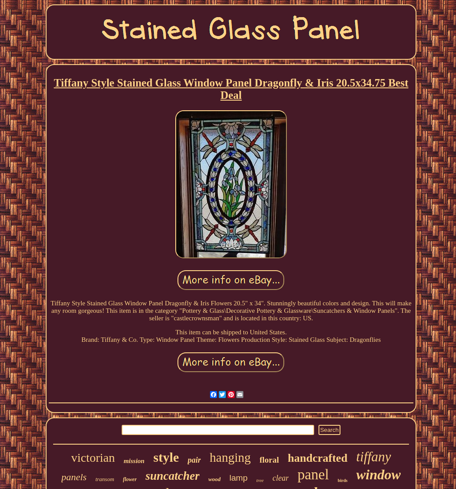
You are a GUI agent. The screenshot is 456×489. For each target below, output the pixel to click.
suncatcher (172, 475)
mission (134, 460)
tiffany (373, 456)
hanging (230, 457)
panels (74, 476)
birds (342, 480)
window (378, 474)
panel (313, 474)
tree (260, 480)
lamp (238, 477)
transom (104, 479)
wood (214, 479)
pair (194, 460)
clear (280, 478)
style (166, 457)
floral (269, 459)
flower (130, 479)
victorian (93, 457)
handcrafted (317, 458)
